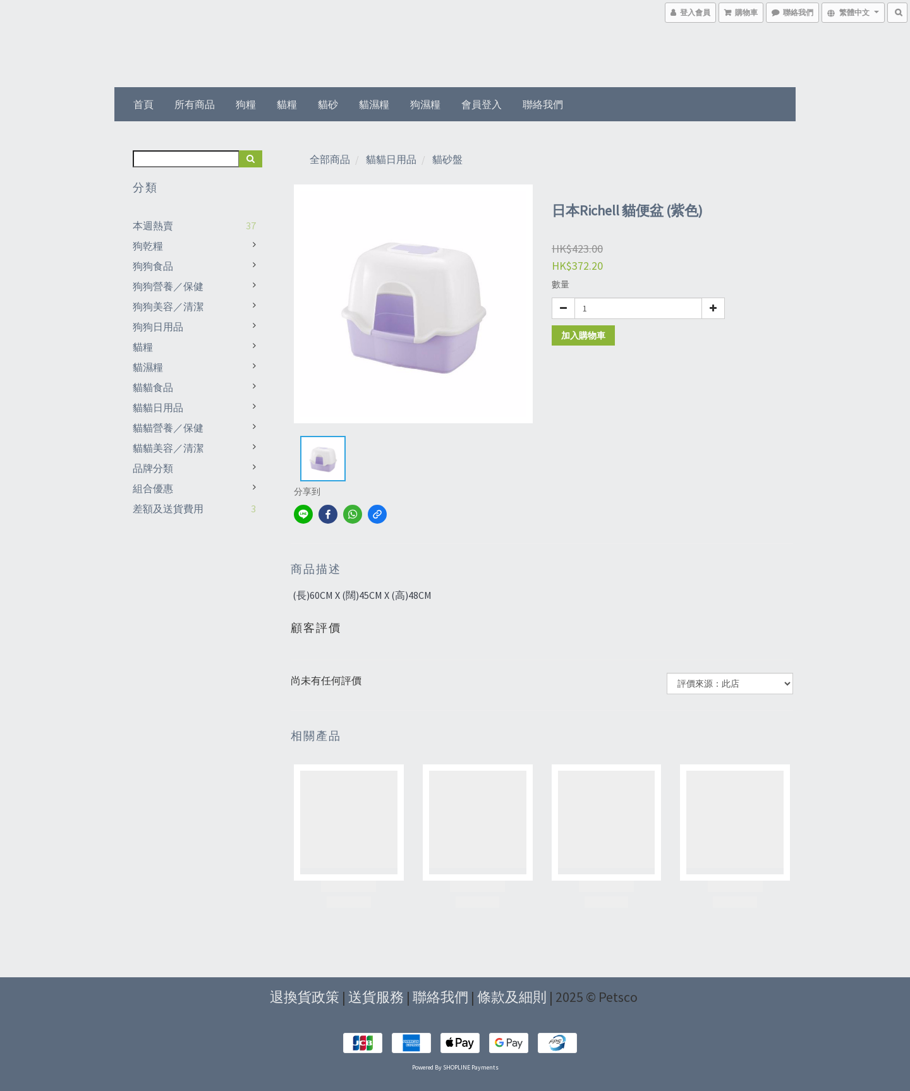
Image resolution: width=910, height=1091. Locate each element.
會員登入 (481, 104)
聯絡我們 (543, 104)
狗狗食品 (153, 266)
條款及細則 (512, 997)
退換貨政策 (304, 997)
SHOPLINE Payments (471, 1067)
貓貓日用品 (158, 407)
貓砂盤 (447, 159)
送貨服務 (376, 997)
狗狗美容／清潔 (168, 306)
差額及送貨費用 (168, 508)
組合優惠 (153, 488)
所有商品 (194, 104)
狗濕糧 (425, 104)
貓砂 (328, 104)
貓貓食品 (153, 387)
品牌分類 (153, 468)
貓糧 (287, 104)
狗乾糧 (148, 245)
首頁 (143, 104)
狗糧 (246, 104)
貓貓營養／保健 (168, 427)
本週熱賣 (153, 225)
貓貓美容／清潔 (168, 448)
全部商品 (330, 159)
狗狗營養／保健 (168, 286)
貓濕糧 (374, 104)
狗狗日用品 (158, 326)
